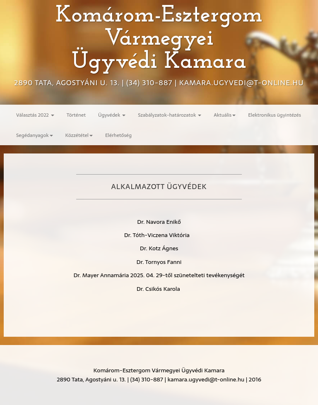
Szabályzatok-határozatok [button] (169, 115)
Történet (76, 115)
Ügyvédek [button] (111, 115)
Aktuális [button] (225, 115)
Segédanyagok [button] (34, 135)
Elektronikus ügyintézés (274, 115)
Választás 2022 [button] (35, 115)
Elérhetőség (118, 135)
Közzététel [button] (79, 135)
